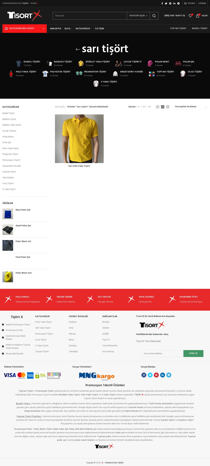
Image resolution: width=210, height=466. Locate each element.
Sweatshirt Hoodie (11, 166)
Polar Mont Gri (23, 241)
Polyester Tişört (10, 154)
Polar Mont (8, 137)
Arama (154, 16)
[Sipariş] (191, 107)
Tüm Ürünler (8, 178)
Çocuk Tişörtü (9, 131)
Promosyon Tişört (11, 160)
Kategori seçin (137, 15)
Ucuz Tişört (8, 183)
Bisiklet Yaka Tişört (11, 125)
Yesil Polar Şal (23, 257)
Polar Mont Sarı (24, 273)
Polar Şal (6, 142)
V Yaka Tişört (9, 189)
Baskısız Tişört (9, 119)
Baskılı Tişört (8, 113)
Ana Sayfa (60, 107)
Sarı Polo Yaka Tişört (79, 166)
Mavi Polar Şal (23, 210)
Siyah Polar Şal (23, 225)
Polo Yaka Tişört (10, 148)
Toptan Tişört (9, 172)
